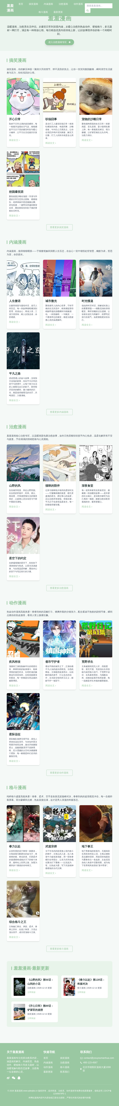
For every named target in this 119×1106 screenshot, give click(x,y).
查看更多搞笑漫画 (59, 227)
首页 (21, 4)
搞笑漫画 (33, 4)
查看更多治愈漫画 (59, 588)
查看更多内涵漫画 (59, 412)
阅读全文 (14, 140)
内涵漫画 (48, 4)
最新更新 (58, 12)
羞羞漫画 (10, 8)
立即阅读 (31, 992)
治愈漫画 (63, 4)
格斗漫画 (43, 12)
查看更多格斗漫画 (59, 949)
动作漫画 (78, 4)
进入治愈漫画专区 (59, 42)
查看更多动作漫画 (59, 772)
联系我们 (64, 1072)
